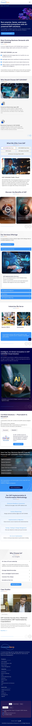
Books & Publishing (5, 673)
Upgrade (3, 696)
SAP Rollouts (4, 294)
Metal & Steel (4, 679)
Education (3, 678)
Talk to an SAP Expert (7, 33)
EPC (2, 684)
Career (2, 691)
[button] (30, 136)
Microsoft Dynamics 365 (6, 663)
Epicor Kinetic (4, 665)
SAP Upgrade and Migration (8, 290)
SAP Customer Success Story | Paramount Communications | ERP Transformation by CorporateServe (14, 619)
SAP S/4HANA (4, 661)
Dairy (2, 675)
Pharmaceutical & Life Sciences (7, 683)
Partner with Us (15, 584)
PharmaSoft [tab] (5, 430)
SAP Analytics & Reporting (7, 297)
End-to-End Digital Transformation (10, 573)
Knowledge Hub (4, 694)
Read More (4, 630)
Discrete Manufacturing (6, 676)
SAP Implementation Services (8, 249)
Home (2, 5)
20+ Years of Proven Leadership (9, 561)
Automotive (3, 671)
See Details (17, 444)
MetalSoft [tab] (14, 430)
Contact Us (3, 693)
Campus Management (5, 666)
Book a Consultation (7, 244)
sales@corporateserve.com (10, 713)
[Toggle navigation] (29, 2)
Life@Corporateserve (5, 689)
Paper (2, 681)
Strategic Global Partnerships (9, 570)
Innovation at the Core (7, 580)
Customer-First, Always (7, 576)
